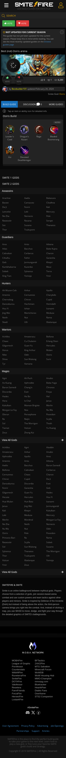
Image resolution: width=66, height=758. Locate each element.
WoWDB (39, 672)
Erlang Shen (52, 341)
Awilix (27, 198)
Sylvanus (28, 271)
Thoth (49, 423)
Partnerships (23, 730)
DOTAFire (17, 681)
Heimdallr (51, 303)
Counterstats (18, 669)
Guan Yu (28, 492)
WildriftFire (17, 672)
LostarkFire (17, 699)
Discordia (29, 483)
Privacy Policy (27, 725)
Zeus (26, 564)
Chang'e (28, 387)
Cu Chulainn (30, 341)
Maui (48, 266)
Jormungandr (52, 506)
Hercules (28, 497)
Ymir (48, 275)
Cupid (27, 478)
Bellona (50, 336)
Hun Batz (28, 501)
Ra (25, 537)
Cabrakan (29, 469)
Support (35, 730)
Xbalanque (29, 560)
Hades (49, 492)
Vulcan (27, 427)
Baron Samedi (53, 465)
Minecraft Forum (43, 669)
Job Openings (57, 725)
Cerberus (50, 469)
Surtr (48, 359)
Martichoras (30, 312)
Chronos (50, 387)
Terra (49, 271)
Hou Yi (49, 497)
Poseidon (50, 533)
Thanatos (28, 551)
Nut (26, 528)
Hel (48, 396)
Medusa (28, 515)
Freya (49, 391)
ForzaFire (17, 693)
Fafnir (27, 257)
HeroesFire (17, 696)
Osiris (62, 93)
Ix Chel (27, 400)
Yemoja (50, 560)
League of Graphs (21, 663)
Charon (50, 474)
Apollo (27, 456)
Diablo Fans (41, 690)
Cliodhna (50, 202)
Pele (26, 533)
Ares (48, 456)
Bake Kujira (51, 248)
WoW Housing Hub (44, 675)
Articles (45, 730)
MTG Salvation (42, 666)
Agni (26, 447)
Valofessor (17, 684)
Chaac (27, 474)
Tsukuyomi (29, 555)
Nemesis (50, 524)
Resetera (16, 687)
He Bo (27, 396)
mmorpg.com (41, 681)
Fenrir (27, 207)
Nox (26, 409)
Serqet (49, 220)
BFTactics (40, 660)
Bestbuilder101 (19, 88)
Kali (48, 207)
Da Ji (48, 478)
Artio (26, 460)
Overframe (40, 693)
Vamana (28, 363)
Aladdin (50, 447)
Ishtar (27, 308)
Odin (48, 528)
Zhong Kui (29, 432)
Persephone (30, 414)
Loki (26, 211)
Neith (27, 524)
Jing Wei (28, 506)
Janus (49, 400)
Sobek (49, 542)
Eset (48, 483)
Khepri (27, 510)
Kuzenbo (28, 266)
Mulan (49, 350)
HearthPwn (40, 687)
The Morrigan (53, 551)
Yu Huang (51, 427)
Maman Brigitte (32, 405)
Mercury (50, 515)
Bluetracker (40, 684)
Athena (49, 460)
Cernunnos (29, 294)
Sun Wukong (30, 546)
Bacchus (28, 465)
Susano (50, 546)
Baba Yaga (51, 382)
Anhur (27, 451)
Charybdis (51, 294)
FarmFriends (18, 690)
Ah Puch (28, 378)
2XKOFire (40, 663)
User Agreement (10, 725)
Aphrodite (29, 382)
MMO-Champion (43, 678)
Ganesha (28, 487)
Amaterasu (29, 336)
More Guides (56, 104)
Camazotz (29, 202)
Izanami (50, 501)
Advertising (42, 725)
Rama (49, 537)
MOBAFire (17, 660)
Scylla (27, 542)
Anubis (49, 451)
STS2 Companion (44, 696)
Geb (48, 487)
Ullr (48, 555)
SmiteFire (17, 678)
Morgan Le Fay (53, 519)
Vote (7, 79)
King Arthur (29, 350)
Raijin (27, 418)
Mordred (28, 519)
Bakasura (51, 198)
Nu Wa (49, 409)
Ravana (28, 220)
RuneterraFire (19, 675)
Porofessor (17, 666)
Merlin (49, 405)
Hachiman (29, 303)
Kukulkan (50, 510)
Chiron (27, 299)
